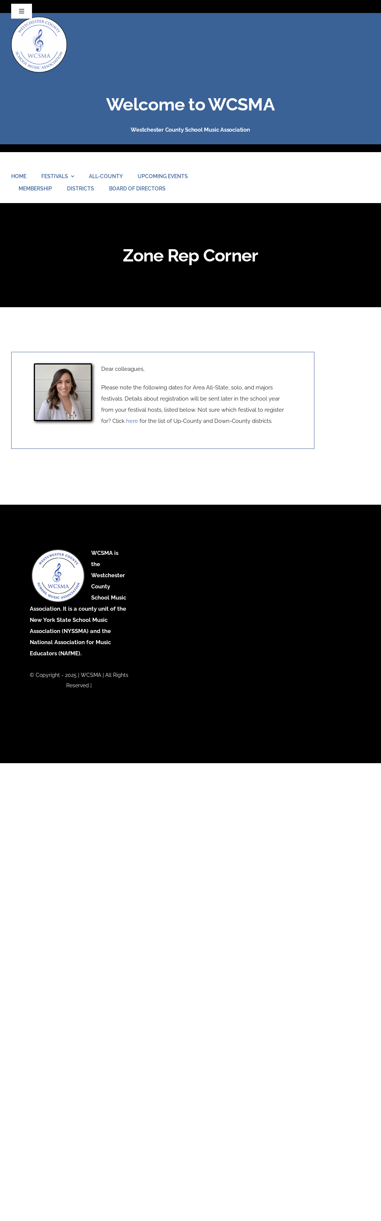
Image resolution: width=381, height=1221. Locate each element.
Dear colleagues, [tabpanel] (163, 396)
